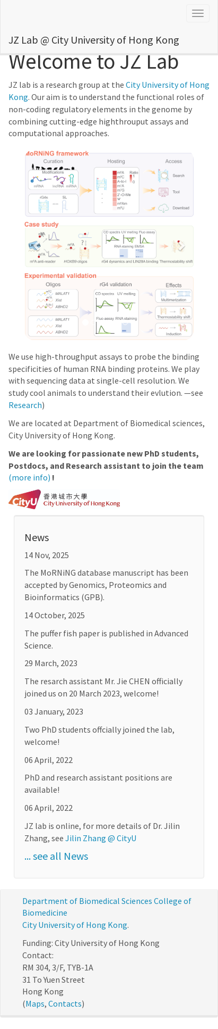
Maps (35, 1003)
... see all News (56, 855)
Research (25, 405)
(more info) (29, 477)
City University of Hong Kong (74, 924)
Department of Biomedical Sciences (87, 900)
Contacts (65, 1003)
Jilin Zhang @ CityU (100, 838)
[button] (37, 244)
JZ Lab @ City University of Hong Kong (93, 39)
